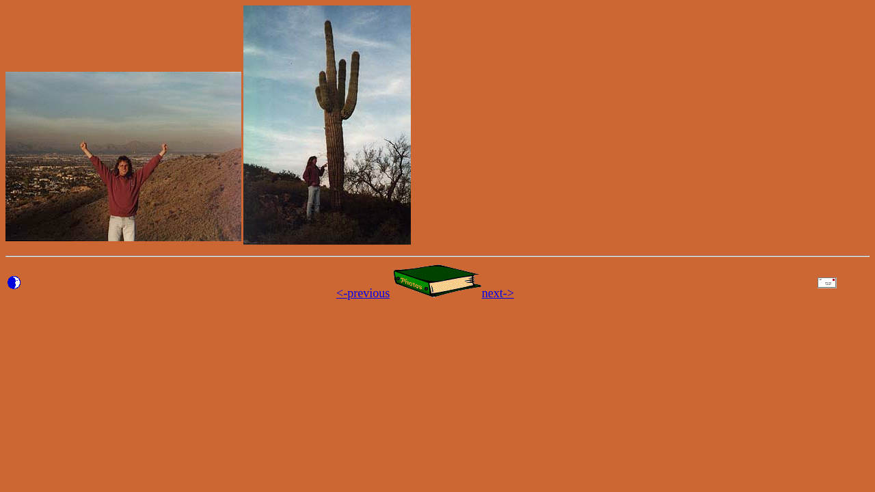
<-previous (363, 293)
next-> (498, 293)
